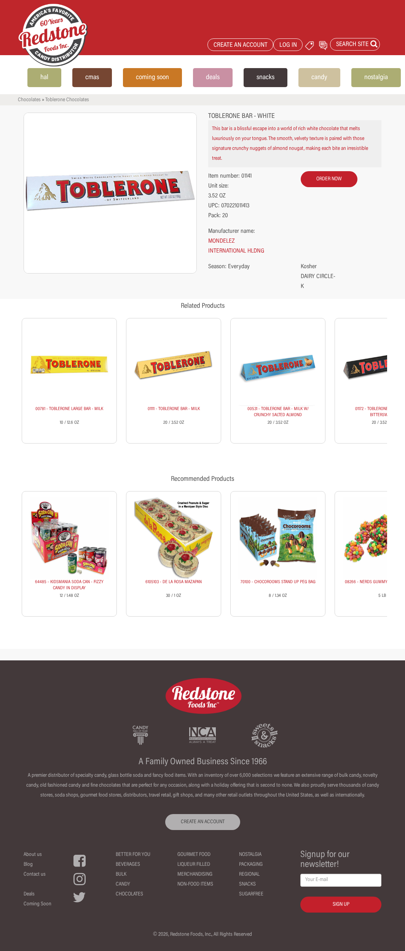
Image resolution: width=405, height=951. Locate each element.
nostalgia (376, 77)
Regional (249, 874)
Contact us (35, 874)
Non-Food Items (195, 884)
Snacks (247, 884)
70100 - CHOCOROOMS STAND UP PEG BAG (278, 582)
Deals (29, 894)
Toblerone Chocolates (67, 100)
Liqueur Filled (193, 864)
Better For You (133, 854)
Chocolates (29, 100)
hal (44, 77)
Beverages (128, 864)
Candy (123, 884)
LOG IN (288, 45)
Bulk (121, 874)
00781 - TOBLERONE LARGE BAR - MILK (69, 409)
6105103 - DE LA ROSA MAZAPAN (173, 582)
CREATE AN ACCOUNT (241, 45)
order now (329, 179)
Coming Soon (37, 904)
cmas (92, 77)
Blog (28, 864)
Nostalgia (250, 854)
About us (33, 854)
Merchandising (194, 874)
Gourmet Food (193, 854)
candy (319, 77)
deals (213, 77)
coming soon (152, 77)
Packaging (251, 864)
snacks (265, 77)
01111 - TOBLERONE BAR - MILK (174, 409)
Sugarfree (251, 894)
